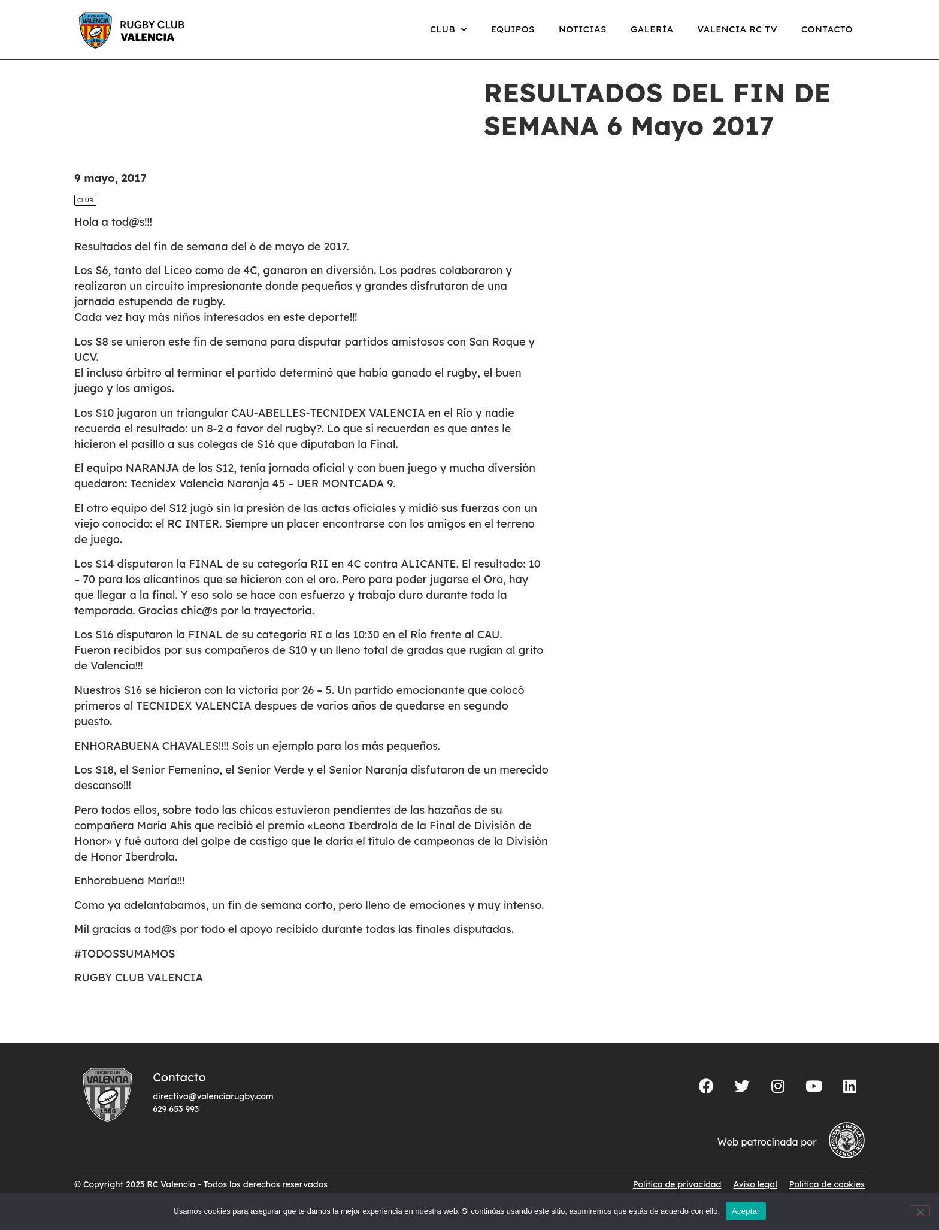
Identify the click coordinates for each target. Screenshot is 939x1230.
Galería (652, 29)
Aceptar (746, 1211)
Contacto (827, 29)
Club (448, 29)
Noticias (583, 29)
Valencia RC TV (737, 29)
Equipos (513, 29)
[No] (920, 1210)
